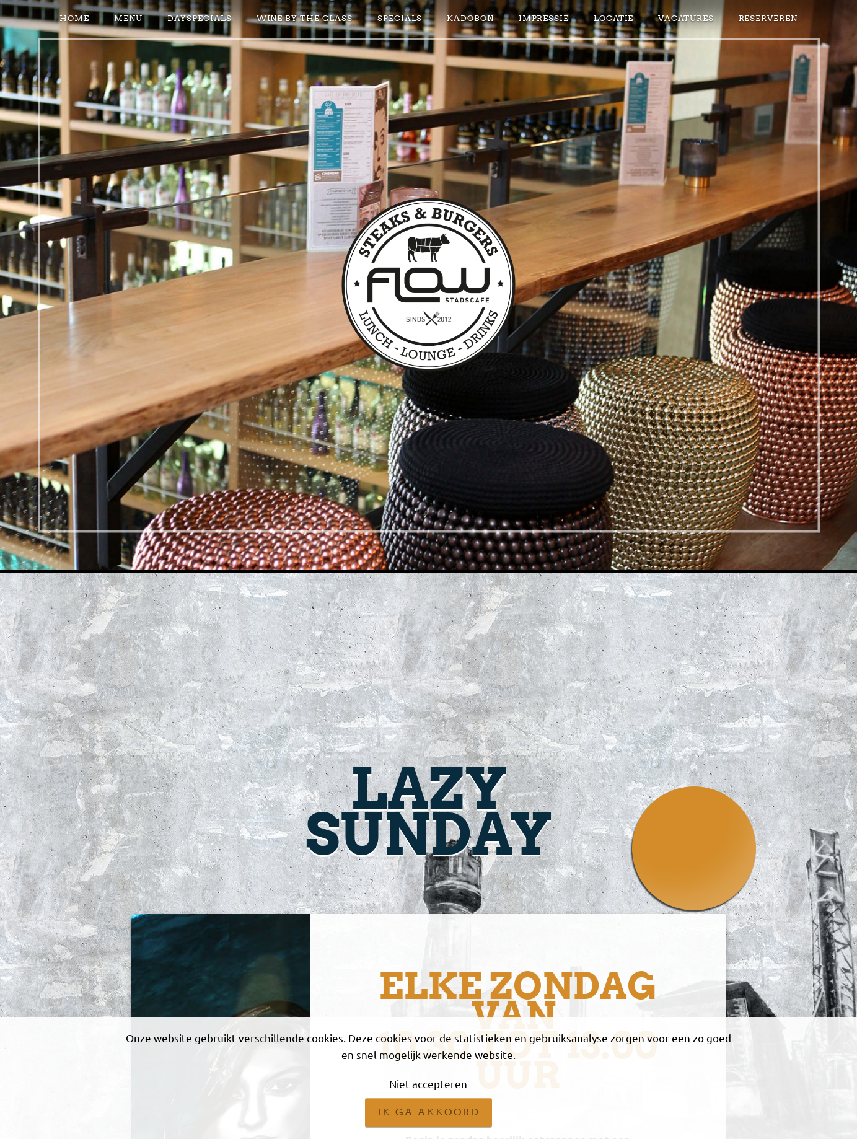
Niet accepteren (428, 1083)
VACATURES (685, 18)
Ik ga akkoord (428, 1112)
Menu (128, 18)
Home (74, 18)
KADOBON (470, 18)
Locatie (613, 18)
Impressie (544, 18)
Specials (399, 18)
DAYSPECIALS (199, 18)
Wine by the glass (305, 18)
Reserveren (768, 18)
